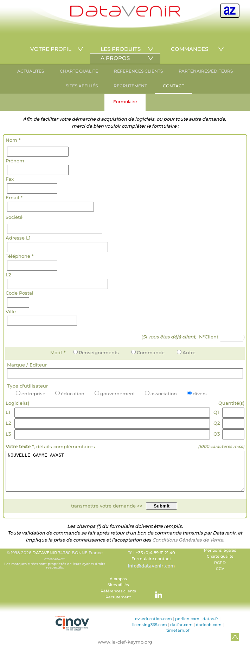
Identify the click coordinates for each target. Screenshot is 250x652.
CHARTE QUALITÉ (79, 71)
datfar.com (181, 632)
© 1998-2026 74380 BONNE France (55, 567)
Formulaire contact (151, 566)
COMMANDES (189, 49)
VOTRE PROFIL (50, 49)
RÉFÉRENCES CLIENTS (138, 71)
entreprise (30, 393)
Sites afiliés (118, 592)
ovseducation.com (153, 626)
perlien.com (187, 626)
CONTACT (173, 85)
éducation (69, 393)
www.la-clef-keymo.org (125, 649)
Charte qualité (220, 564)
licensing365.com (149, 632)
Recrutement (118, 604)
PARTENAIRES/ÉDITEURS (206, 71)
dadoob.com (209, 632)
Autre (186, 352)
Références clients (118, 598)
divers (197, 393)
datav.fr (210, 626)
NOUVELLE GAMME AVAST (125, 475)
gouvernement (115, 393)
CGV (220, 576)
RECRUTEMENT (130, 85)
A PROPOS (115, 58)
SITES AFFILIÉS (82, 85)
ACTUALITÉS (30, 71)
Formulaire (125, 101)
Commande (148, 352)
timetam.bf (178, 637)
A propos (118, 586)
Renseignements (96, 352)
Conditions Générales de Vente (187, 547)
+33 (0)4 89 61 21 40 (155, 560)
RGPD (220, 570)
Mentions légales (220, 558)
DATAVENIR (44, 560)
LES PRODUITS (121, 49)
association (161, 393)
